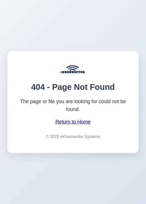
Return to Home (73, 122)
